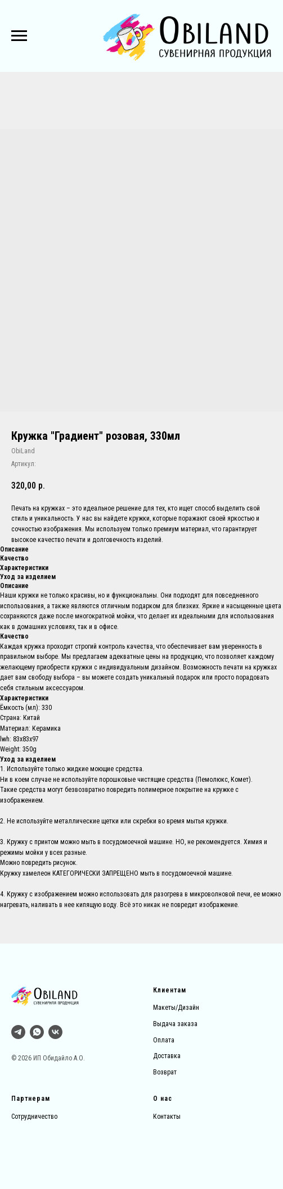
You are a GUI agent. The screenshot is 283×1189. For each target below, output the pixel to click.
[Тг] (18, 1032)
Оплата (163, 1040)
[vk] (55, 1032)
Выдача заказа (175, 1024)
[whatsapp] (37, 1032)
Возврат (165, 1072)
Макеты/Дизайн (176, 1008)
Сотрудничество (34, 1116)
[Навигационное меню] (19, 36)
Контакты (167, 1116)
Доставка (167, 1056)
